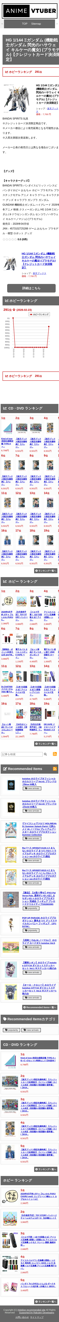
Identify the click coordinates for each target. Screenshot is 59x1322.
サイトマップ (37, 1317)
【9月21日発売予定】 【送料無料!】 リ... (36, 727)
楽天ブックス (39, 273)
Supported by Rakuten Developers (36, 1312)
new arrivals (32, 788)
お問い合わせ (22, 1317)
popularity (31, 908)
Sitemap (36, 23)
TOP (24, 23)
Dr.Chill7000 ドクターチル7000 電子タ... (7, 689)
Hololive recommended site (31, 1310)
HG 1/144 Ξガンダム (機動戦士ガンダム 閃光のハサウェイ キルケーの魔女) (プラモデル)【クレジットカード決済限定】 (39, 260)
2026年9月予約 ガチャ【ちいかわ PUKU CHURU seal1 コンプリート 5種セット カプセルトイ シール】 (39, 1196)
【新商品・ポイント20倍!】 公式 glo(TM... (7, 652)
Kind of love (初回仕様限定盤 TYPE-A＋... (7, 443)
